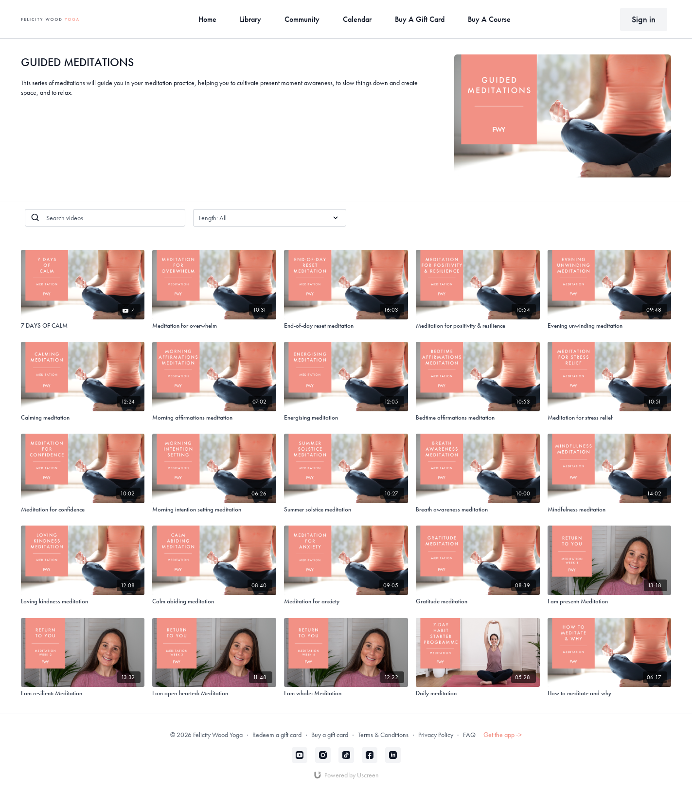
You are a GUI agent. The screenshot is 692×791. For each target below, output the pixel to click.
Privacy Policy (435, 734)
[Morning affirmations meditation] (214, 417)
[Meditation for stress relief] (610, 417)
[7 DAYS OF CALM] (83, 326)
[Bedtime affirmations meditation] (478, 417)
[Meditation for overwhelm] (214, 326)
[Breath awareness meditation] (478, 509)
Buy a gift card (329, 734)
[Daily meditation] (478, 693)
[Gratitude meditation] (478, 601)
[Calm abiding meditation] (214, 601)
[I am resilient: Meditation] (83, 693)
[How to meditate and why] (610, 693)
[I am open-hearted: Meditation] (214, 693)
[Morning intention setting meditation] (214, 509)
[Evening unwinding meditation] (610, 326)
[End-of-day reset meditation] (346, 326)
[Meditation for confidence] (83, 509)
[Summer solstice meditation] (346, 509)
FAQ (469, 734)
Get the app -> (502, 734)
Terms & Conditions (383, 734)
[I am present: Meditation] (610, 601)
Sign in (644, 19)
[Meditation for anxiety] (346, 601)
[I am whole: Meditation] (346, 693)
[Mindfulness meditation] (610, 509)
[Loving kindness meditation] (83, 601)
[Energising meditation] (346, 417)
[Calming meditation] (83, 417)
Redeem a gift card (277, 734)
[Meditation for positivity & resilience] (478, 326)
